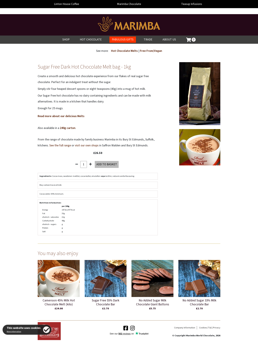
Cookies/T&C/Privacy (209, 327)
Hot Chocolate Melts (124, 51)
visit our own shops (87, 145)
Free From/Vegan (151, 51)
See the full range (60, 145)
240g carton (67, 128)
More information (14, 331)
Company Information (184, 327)
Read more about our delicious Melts (61, 116)
